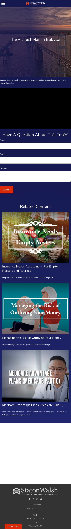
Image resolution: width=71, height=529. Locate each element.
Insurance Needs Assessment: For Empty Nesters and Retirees (30, 268)
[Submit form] (6, 189)
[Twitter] (33, 498)
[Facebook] (29, 498)
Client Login (13, 526)
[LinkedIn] (37, 498)
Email (2, 154)
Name (2, 140)
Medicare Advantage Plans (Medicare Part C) (32, 405)
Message (3, 168)
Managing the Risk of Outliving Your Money (31, 338)
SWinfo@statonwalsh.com (35, 509)
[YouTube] (41, 498)
